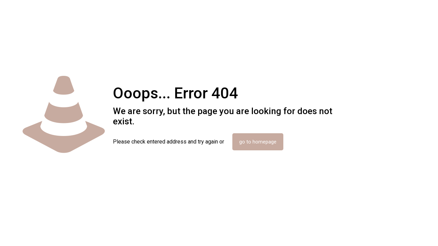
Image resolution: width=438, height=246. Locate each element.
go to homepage (257, 142)
